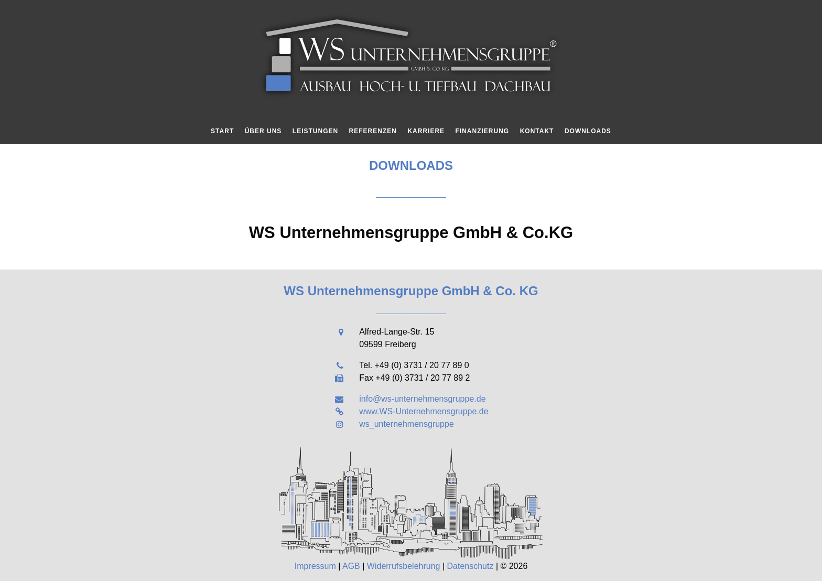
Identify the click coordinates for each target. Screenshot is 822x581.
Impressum (315, 566)
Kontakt (537, 131)
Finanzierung (483, 131)
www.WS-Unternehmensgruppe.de (423, 411)
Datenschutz (470, 566)
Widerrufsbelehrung (403, 566)
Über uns (263, 131)
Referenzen (373, 131)
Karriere (426, 131)
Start (222, 131)
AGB (351, 566)
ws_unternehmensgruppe (406, 423)
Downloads (588, 131)
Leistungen (315, 131)
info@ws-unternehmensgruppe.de (422, 398)
